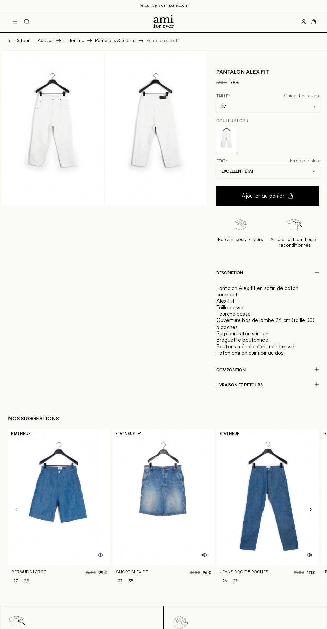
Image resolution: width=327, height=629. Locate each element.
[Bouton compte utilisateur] (303, 22)
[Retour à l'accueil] (163, 22)
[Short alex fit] (164, 510)
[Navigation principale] (15, 22)
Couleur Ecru (232, 120)
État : (221, 161)
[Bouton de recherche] (27, 22)
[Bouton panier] (314, 22)
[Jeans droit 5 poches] (268, 510)
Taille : (223, 96)
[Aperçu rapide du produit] (100, 555)
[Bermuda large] (59, 510)
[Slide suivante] (310, 510)
